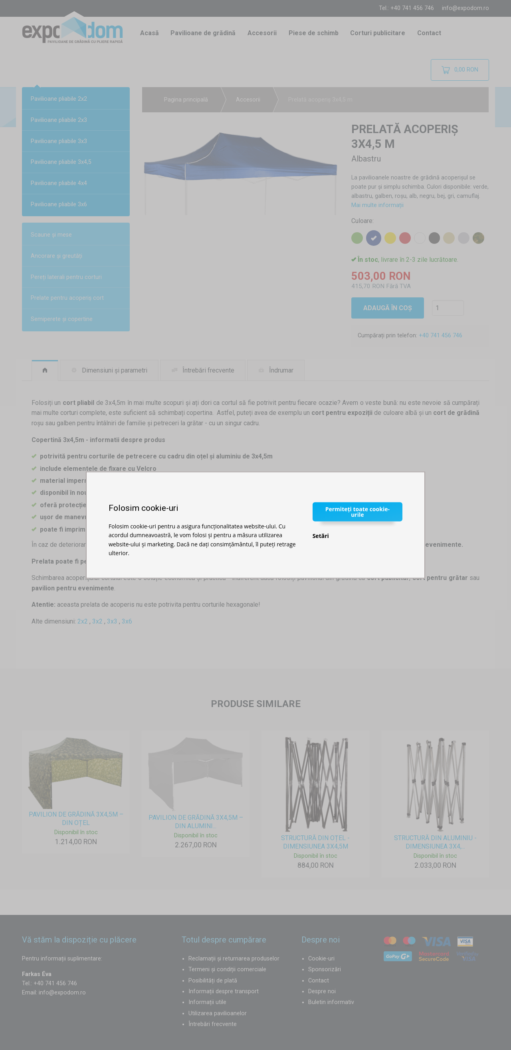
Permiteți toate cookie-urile (357, 511)
